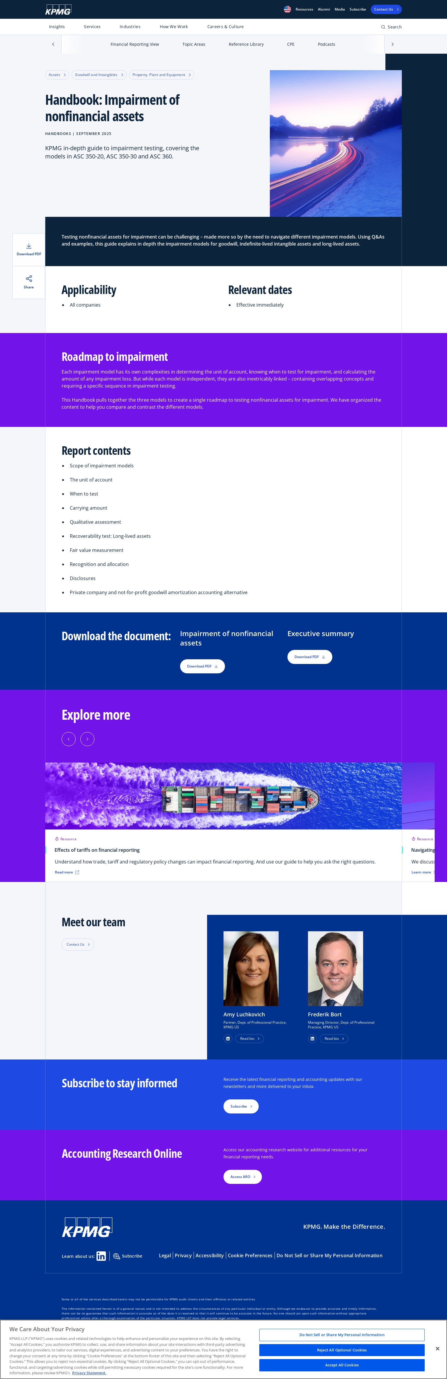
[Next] (87, 739)
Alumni (324, 9)
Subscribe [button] (239, 1106)
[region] (223, 1349)
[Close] (437, 1348)
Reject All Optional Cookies (342, 1350)
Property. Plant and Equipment (162, 74)
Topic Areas (193, 44)
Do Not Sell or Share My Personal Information (329, 1255)
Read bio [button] (247, 1038)
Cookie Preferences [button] (250, 1255)
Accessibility (210, 1255)
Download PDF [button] (202, 666)
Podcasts (326, 44)
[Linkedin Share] (101, 1256)
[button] (287, 9)
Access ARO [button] (240, 1176)
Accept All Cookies (342, 1365)
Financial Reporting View (135, 44)
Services (92, 26)
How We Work (174, 26)
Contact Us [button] (75, 944)
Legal (165, 1255)
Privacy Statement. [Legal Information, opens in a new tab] (89, 1372)
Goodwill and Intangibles (99, 74)
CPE (290, 44)
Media (340, 9)
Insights (57, 26)
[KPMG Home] (58, 9)
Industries (130, 26)
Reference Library (246, 44)
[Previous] (69, 739)
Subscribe (358, 9)
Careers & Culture (225, 26)
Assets (57, 74)
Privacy (183, 1255)
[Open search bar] (391, 28)
